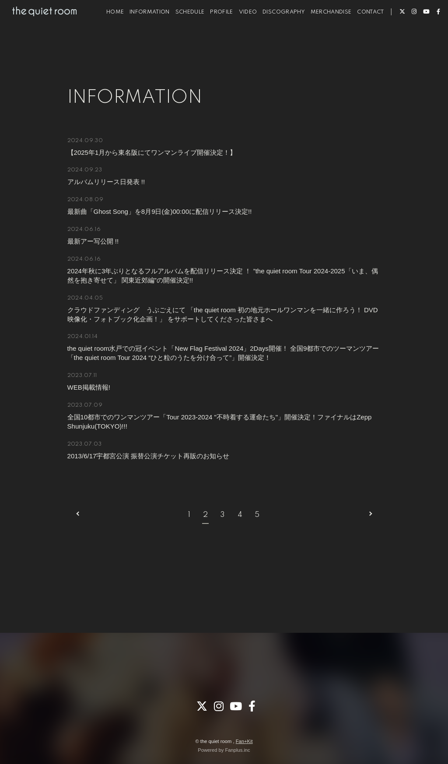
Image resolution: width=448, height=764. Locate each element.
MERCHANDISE (320, 34)
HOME (104, 34)
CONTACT (359, 34)
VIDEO (237, 34)
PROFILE (211, 34)
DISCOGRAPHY (273, 34)
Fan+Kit (244, 741)
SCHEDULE (179, 34)
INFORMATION (139, 34)
